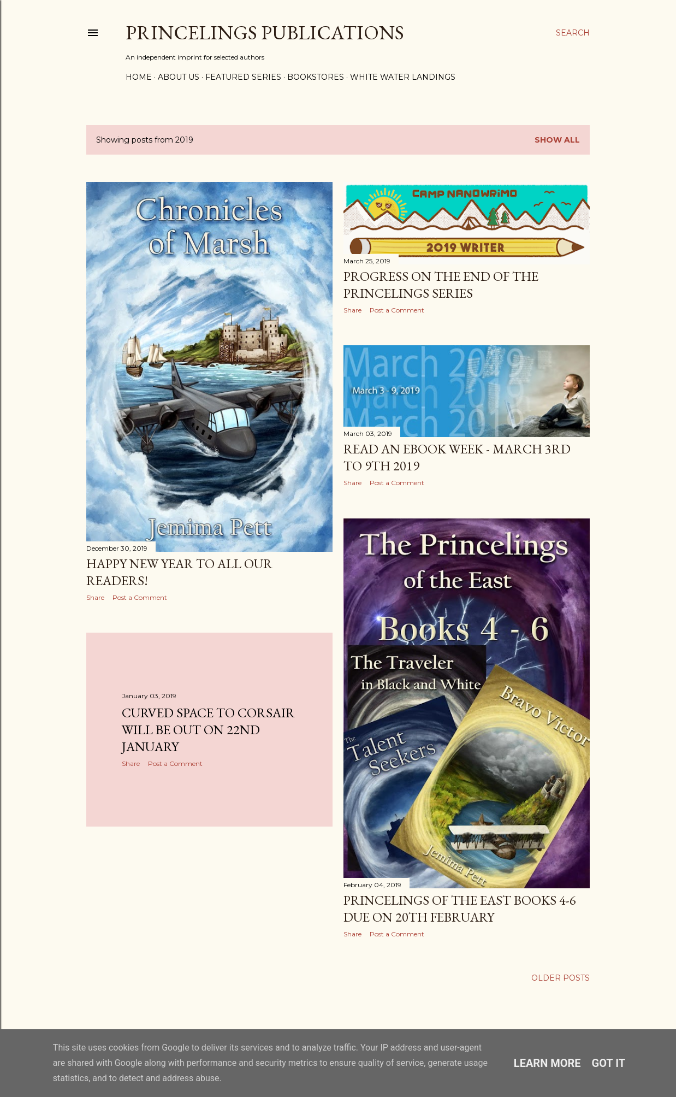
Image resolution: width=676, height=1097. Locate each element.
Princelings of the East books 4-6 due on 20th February (459, 908)
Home (139, 77)
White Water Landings (402, 77)
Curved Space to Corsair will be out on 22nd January (208, 729)
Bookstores (315, 77)
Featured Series (243, 77)
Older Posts (560, 978)
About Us (178, 77)
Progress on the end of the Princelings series (440, 285)
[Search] (573, 33)
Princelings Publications (265, 32)
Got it (609, 1063)
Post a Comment (139, 597)
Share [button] (95, 597)
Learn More (547, 1063)
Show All (557, 140)
